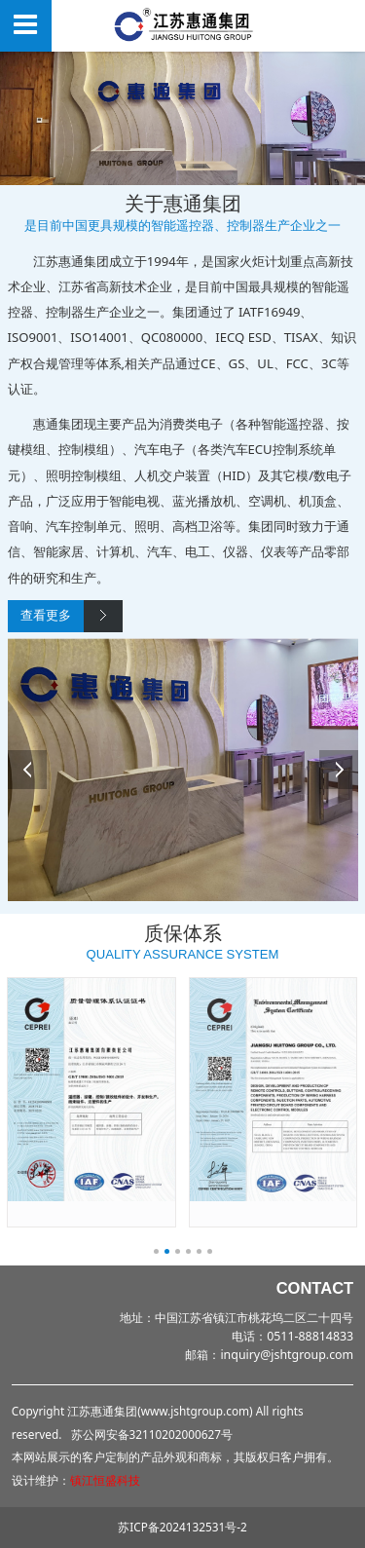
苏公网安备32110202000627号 (152, 1434)
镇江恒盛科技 (105, 1480)
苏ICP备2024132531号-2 (182, 1526)
